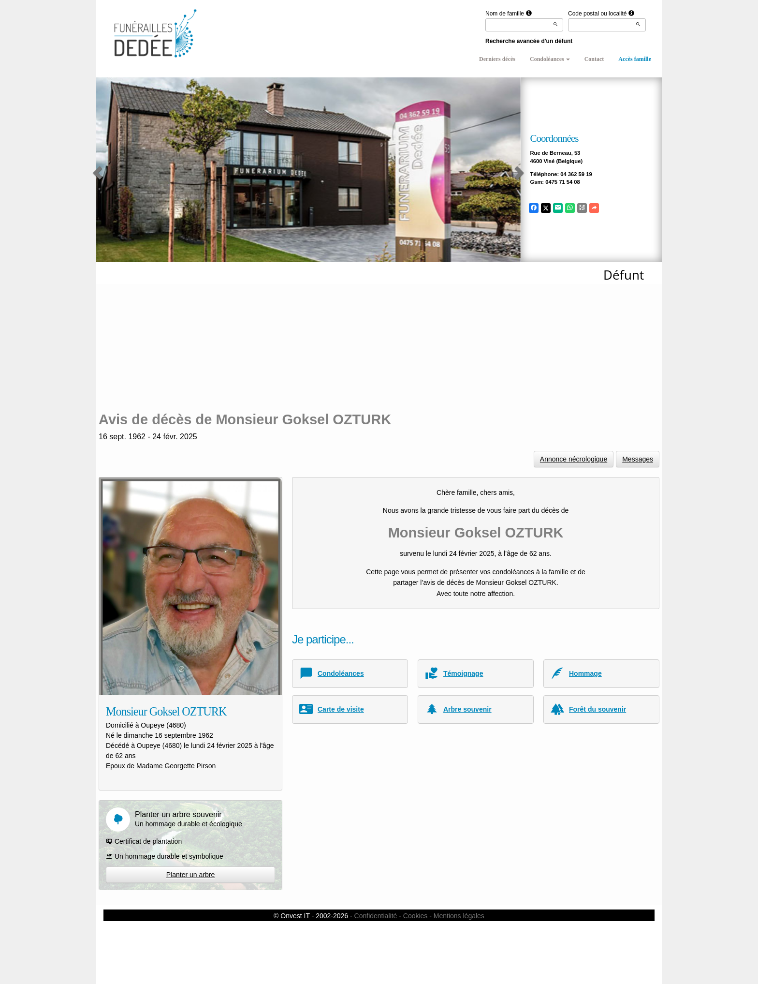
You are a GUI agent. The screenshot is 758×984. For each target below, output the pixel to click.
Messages (637, 459)
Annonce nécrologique (573, 459)
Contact (594, 59)
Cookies (415, 916)
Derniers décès (497, 59)
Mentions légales (459, 916)
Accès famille (634, 59)
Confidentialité (375, 916)
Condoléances (550, 59)
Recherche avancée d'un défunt (528, 41)
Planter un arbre (190, 875)
